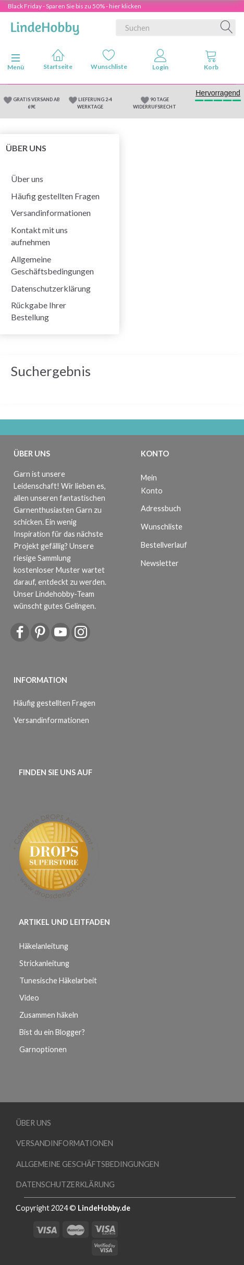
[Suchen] (227, 27)
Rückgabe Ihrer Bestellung (38, 311)
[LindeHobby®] (44, 25)
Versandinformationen (51, 213)
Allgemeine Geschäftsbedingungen (52, 265)
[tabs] (211, 62)
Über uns (27, 179)
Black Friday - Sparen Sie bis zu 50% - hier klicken (74, 6)
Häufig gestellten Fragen (55, 196)
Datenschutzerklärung (51, 288)
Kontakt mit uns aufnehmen (39, 236)
